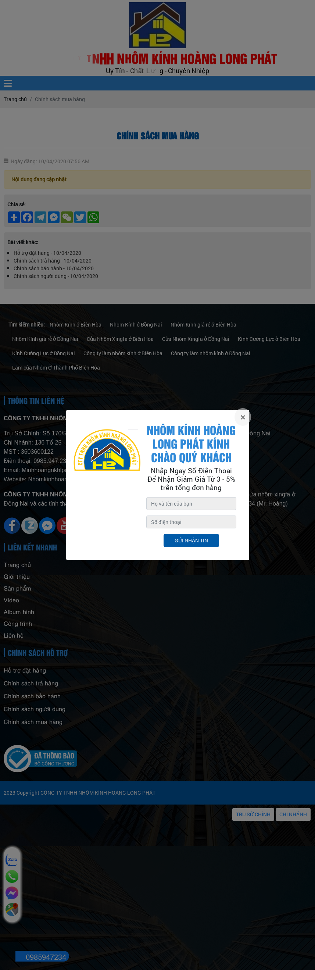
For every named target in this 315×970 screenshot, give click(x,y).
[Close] (243, 417)
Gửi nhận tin (191, 540)
